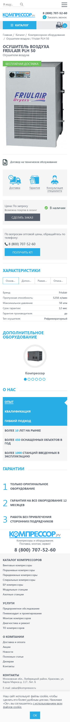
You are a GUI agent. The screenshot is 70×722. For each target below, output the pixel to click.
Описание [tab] (59, 280)
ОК (35, 715)
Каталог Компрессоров (22, 560)
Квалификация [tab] (18, 411)
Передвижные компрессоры (20, 575)
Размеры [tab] (43, 280)
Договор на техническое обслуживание (33, 161)
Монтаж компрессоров (17, 618)
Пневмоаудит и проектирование (22, 613)
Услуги (9, 603)
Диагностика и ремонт (16, 623)
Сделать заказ (22, 217)
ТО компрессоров (13, 628)
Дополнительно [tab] (28, 280)
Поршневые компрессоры (19, 570)
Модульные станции (15, 589)
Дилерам (8, 661)
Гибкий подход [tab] (18, 421)
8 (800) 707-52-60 (55, 13)
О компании (13, 637)
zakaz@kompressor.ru (23, 688)
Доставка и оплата (14, 642)
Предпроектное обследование (21, 608)
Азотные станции (13, 594)
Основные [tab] (12, 280)
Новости (8, 651)
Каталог (22, 25)
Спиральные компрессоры (19, 580)
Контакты (8, 666)
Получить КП (22, 252)
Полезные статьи (13, 656)
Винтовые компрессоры (17, 565)
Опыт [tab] (9, 402)
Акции (6, 647)
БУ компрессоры (13, 584)
